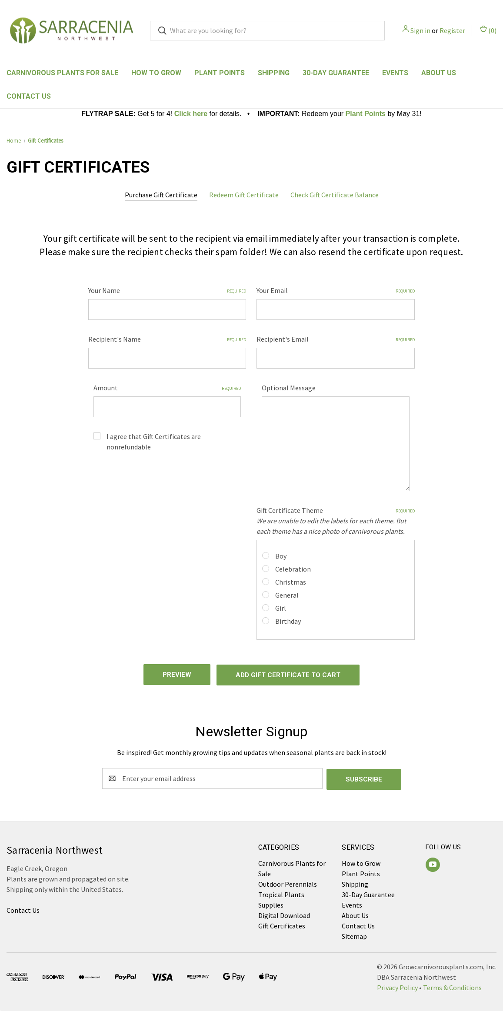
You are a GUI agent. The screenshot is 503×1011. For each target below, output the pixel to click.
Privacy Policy (397, 985)
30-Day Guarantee (336, 73)
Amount (167, 387)
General (287, 595)
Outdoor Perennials (287, 881)
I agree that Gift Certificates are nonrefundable (154, 441)
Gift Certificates (281, 923)
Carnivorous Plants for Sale (62, 73)
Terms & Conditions (452, 985)
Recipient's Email (335, 339)
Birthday (288, 621)
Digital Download (284, 912)
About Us (438, 73)
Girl (280, 608)
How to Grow (156, 73)
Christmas (290, 582)
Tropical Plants (281, 892)
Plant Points (219, 73)
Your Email (335, 290)
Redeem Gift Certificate (244, 194)
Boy (280, 556)
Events (395, 73)
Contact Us (29, 96)
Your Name (167, 290)
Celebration (293, 569)
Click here (190, 113)
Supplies (270, 902)
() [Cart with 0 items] (488, 30)
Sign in (420, 30)
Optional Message (289, 387)
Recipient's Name (167, 339)
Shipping (274, 73)
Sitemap (354, 933)
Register (452, 30)
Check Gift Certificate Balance (334, 194)
